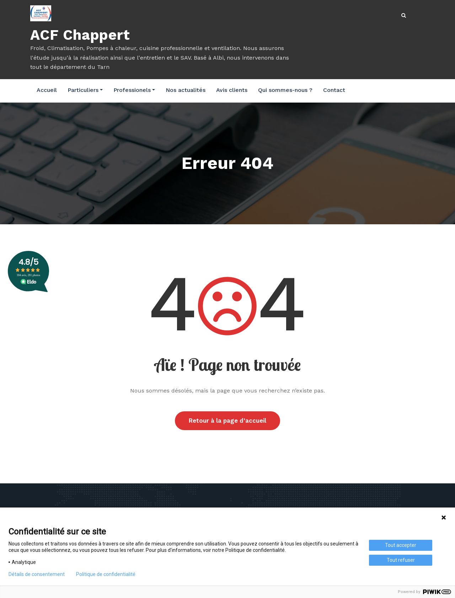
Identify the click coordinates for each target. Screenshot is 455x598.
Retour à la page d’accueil (227, 420)
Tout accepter (400, 545)
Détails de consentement (37, 574)
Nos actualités (185, 90)
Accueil (47, 90)
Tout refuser (401, 560)
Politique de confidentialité (105, 574)
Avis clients (231, 90)
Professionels (134, 90)
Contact (334, 90)
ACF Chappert (80, 35)
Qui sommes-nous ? (285, 90)
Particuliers (85, 90)
